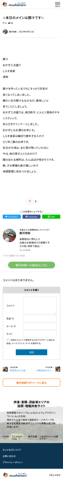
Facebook (31, 216)
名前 (10, 318)
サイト (9, 334)
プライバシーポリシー (13, 462)
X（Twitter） (12, 216)
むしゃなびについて (12, 449)
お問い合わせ (9, 456)
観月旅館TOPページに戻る (31, 382)
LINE (51, 216)
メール (11, 326)
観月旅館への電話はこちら (31, 265)
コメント (10, 305)
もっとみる (24, 249)
